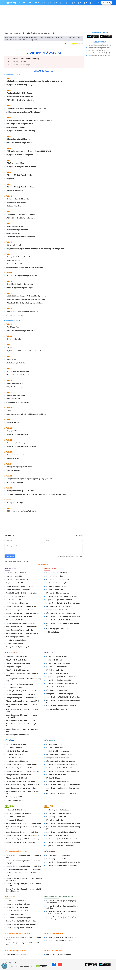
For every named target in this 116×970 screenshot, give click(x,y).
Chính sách (18, 963)
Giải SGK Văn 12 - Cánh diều (16, 62)
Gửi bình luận (10, 556)
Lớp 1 (90, 3)
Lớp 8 (49, 3)
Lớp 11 (30, 3)
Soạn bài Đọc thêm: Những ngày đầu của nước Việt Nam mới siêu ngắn (99, 55)
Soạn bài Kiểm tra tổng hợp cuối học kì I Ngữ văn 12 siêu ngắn (99, 45)
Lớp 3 (78, 3)
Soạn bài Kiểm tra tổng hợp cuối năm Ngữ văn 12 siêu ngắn (99, 48)
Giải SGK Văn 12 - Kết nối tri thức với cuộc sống (22, 59)
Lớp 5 (67, 3)
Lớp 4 (73, 3)
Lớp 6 (61, 3)
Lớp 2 (84, 3)
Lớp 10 (36, 3)
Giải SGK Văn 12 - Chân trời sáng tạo (18, 65)
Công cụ (97, 3)
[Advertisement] (43, 521)
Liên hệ (8, 963)
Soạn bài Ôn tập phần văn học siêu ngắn (99, 50)
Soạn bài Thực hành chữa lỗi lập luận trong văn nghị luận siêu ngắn (99, 53)
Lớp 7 (55, 3)
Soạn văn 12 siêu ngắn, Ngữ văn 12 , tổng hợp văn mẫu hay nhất (29, 33)
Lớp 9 (43, 3)
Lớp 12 (24, 3)
